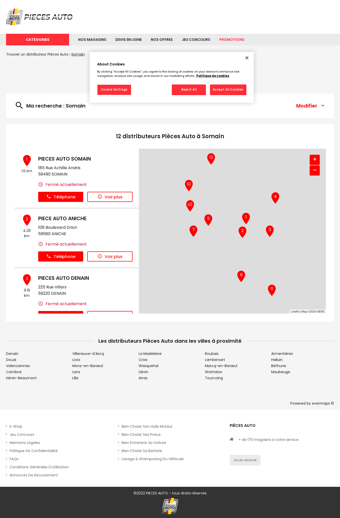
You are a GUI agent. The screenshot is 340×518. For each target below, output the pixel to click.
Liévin (143, 371)
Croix (143, 359)
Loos (76, 359)
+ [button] (314, 160)
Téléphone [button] (60, 197)
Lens (76, 371)
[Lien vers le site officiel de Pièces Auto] (40, 17)
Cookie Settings (114, 90)
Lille (75, 378)
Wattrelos (213, 371)
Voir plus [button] (109, 197)
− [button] (314, 170)
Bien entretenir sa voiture (144, 442)
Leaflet (295, 311)
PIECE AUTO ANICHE (62, 218)
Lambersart (215, 359)
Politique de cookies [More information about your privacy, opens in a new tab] (212, 76)
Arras (143, 378)
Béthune (278, 365)
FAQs (14, 458)
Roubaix (212, 353)
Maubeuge (280, 371)
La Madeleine (150, 353)
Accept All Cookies (228, 90)
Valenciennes (18, 365)
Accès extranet (245, 460)
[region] (172, 77)
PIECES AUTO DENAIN (63, 278)
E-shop (16, 426)
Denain (12, 353)
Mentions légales (25, 442)
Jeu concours (22, 434)
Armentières (282, 353)
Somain (78, 54)
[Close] (246, 57)
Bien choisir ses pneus (141, 434)
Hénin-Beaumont (21, 378)
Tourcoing (214, 378)
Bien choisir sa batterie (142, 450)
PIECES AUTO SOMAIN (64, 158)
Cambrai (14, 371)
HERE (321, 311)
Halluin (277, 359)
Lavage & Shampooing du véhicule (153, 458)
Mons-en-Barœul (87, 365)
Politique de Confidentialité (34, 450)
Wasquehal (148, 365)
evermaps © (323, 403)
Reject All (189, 90)
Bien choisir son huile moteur (147, 426)
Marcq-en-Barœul (221, 365)
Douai (11, 359)
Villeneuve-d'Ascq (88, 353)
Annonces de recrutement (34, 475)
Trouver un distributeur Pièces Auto (37, 54)
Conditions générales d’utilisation (39, 467)
